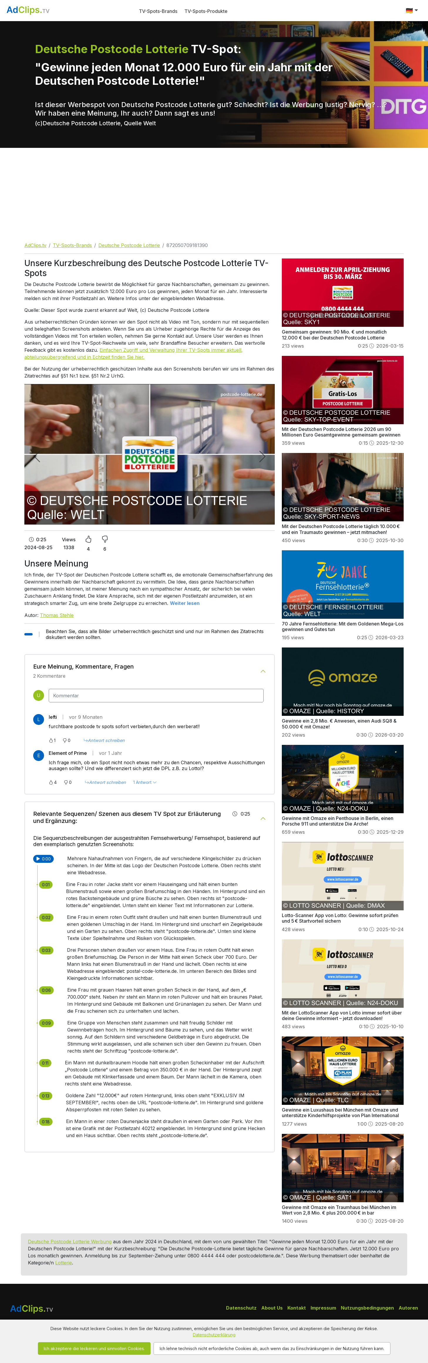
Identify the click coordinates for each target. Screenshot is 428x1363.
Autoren (408, 1308)
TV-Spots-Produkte (206, 11)
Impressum (323, 1308)
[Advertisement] (214, 192)
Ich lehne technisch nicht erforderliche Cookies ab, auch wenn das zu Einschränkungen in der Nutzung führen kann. (272, 1348)
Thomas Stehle (57, 615)
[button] (411, 10)
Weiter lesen (185, 603)
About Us (272, 1308)
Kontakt (296, 1308)
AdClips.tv (35, 245)
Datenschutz (241, 1308)
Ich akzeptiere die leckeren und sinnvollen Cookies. (94, 1348)
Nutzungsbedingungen (367, 1308)
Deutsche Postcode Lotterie (129, 245)
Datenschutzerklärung (214, 1334)
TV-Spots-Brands (158, 11)
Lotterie (63, 1263)
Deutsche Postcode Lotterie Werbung (70, 1241)
